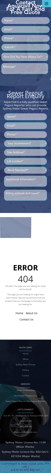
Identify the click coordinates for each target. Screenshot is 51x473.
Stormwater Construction (25, 395)
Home (19, 313)
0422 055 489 (25, 421)
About (25, 360)
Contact (25, 373)
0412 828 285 (25, 426)
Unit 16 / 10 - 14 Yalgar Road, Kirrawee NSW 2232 (25, 417)
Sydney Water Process (25, 364)
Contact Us (26, 319)
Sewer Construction (25, 391)
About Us (31, 313)
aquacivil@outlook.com (25, 430)
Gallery (25, 369)
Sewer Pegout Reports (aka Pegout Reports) (25, 400)
